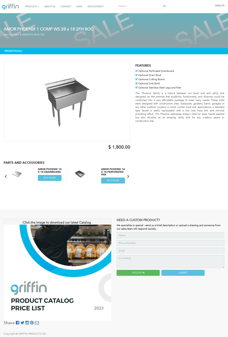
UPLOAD (138, 272)
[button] (126, 175)
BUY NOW (50, 177)
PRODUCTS (32, 6)
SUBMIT (183, 272)
